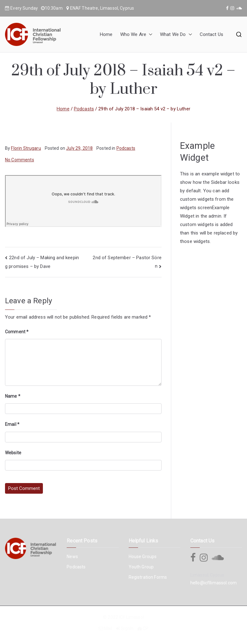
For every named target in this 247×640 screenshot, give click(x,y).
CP (145, 628)
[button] (149, 34)
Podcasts (125, 148)
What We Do (176, 34)
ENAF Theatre (84, 8)
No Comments (19, 159)
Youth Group (141, 566)
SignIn (127, 628)
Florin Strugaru (26, 148)
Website (13, 452)
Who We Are (136, 34)
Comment (16, 331)
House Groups (143, 556)
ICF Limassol (131, 617)
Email (12, 424)
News (72, 556)
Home (106, 34)
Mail (108, 628)
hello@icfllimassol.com (213, 582)
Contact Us (212, 34)
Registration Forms (148, 577)
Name (12, 396)
